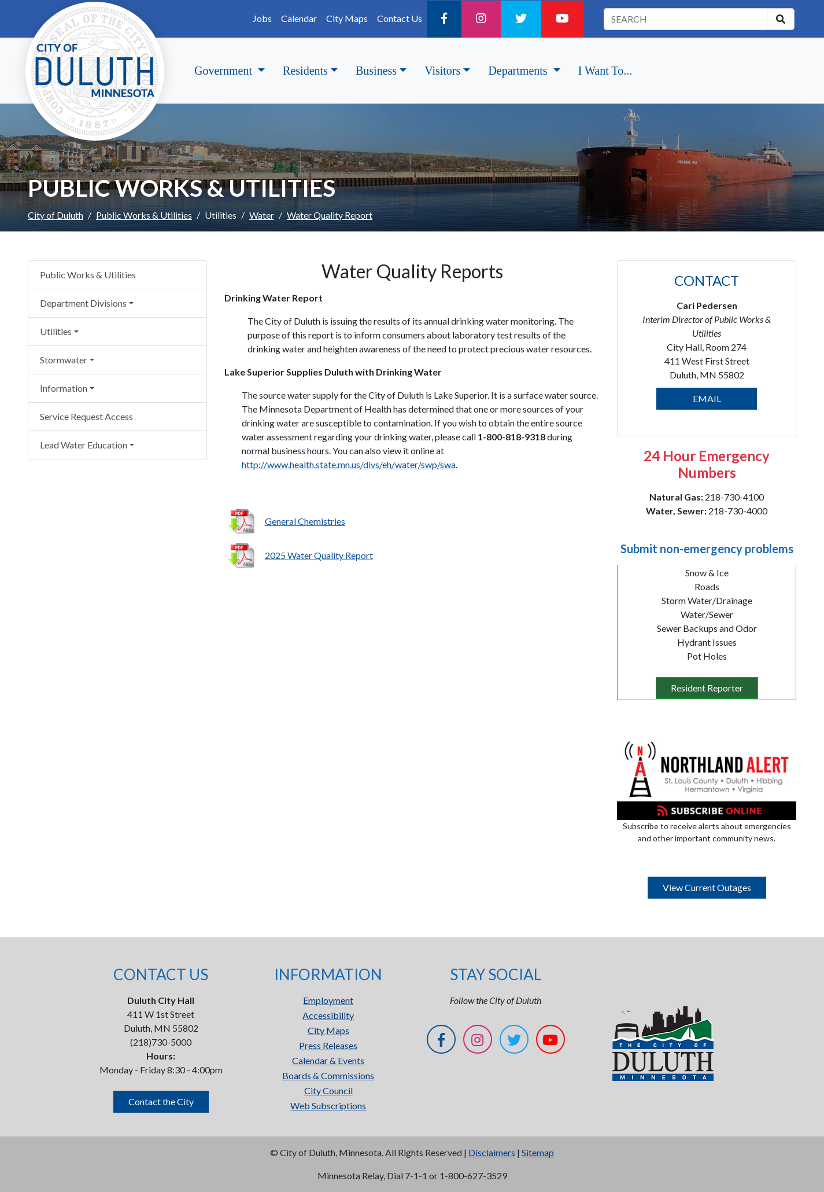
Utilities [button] (56, 331)
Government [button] (224, 70)
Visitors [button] (442, 70)
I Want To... (605, 70)
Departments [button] (519, 70)
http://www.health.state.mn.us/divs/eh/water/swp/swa (349, 464)
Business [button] (376, 70)
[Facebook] (444, 19)
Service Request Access (86, 416)
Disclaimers (491, 1152)
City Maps (347, 18)
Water (261, 214)
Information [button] (63, 387)
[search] (781, 19)
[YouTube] (562, 19)
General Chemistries (305, 521)
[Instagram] (481, 19)
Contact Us (399, 18)
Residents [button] (305, 70)
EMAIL (707, 398)
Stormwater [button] (63, 359)
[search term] (685, 19)
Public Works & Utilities (144, 214)
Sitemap (538, 1152)
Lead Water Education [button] (83, 444)
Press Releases (328, 1045)
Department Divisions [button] (83, 302)
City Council (328, 1090)
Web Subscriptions (328, 1105)
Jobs (262, 18)
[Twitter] (521, 19)
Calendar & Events (328, 1060)
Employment (328, 1000)
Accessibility (328, 1015)
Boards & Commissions (328, 1075)
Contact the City (161, 1101)
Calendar (299, 18)
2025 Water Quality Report (319, 555)
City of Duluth (55, 214)
